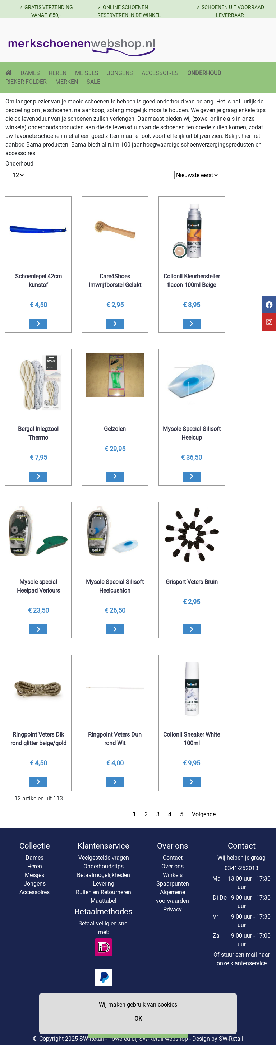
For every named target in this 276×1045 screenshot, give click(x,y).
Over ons (172, 866)
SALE (93, 81)
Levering (103, 883)
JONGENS (120, 73)
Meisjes (34, 875)
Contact (173, 857)
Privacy (172, 909)
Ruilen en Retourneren (103, 892)
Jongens (35, 883)
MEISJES (86, 73)
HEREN (57, 73)
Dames (34, 857)
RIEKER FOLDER (26, 81)
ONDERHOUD (204, 73)
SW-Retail (231, 1038)
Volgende (204, 814)
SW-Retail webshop (163, 1038)
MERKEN (66, 81)
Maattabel (103, 900)
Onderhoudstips (103, 866)
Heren (34, 866)
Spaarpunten (172, 883)
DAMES (30, 73)
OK (138, 1018)
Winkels (173, 875)
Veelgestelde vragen (103, 857)
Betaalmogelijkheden (103, 875)
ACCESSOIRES (160, 73)
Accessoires (34, 892)
